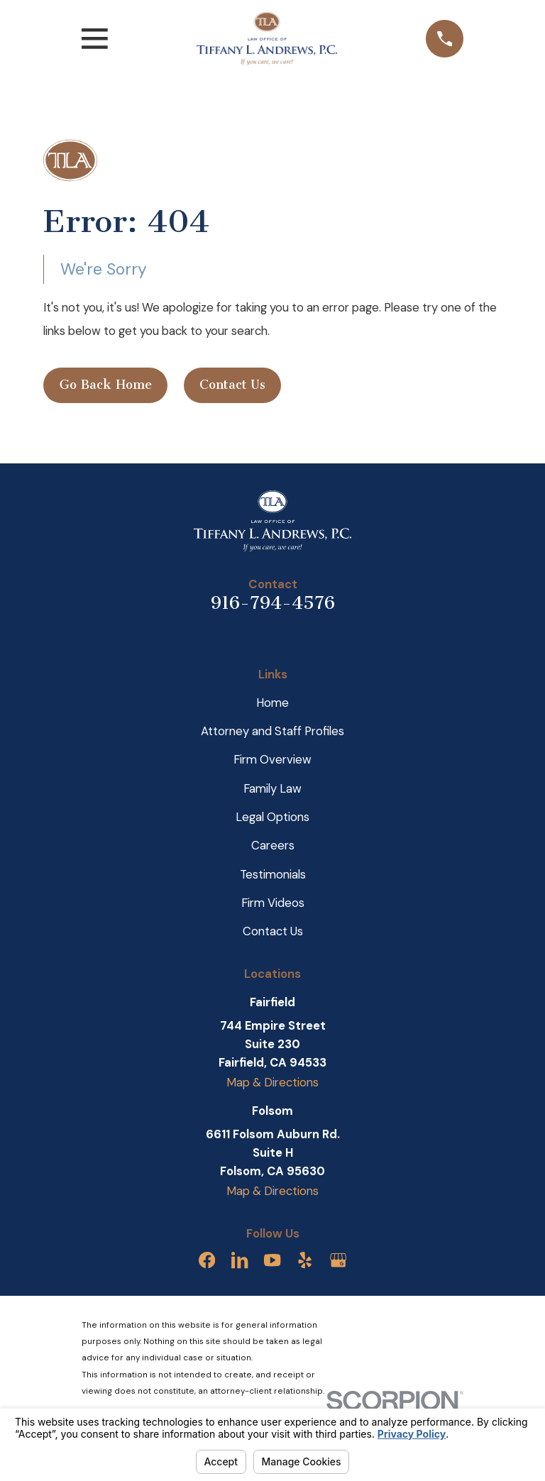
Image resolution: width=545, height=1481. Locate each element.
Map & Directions (272, 1082)
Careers (272, 845)
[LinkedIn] (239, 1260)
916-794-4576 (273, 603)
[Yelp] (305, 1260)
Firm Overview (272, 759)
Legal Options (272, 817)
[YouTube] (272, 1260)
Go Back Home (106, 384)
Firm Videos (272, 902)
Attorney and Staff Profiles (272, 731)
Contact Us (232, 384)
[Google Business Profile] (338, 1260)
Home (272, 702)
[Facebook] (207, 1260)
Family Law (272, 788)
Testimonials (273, 874)
